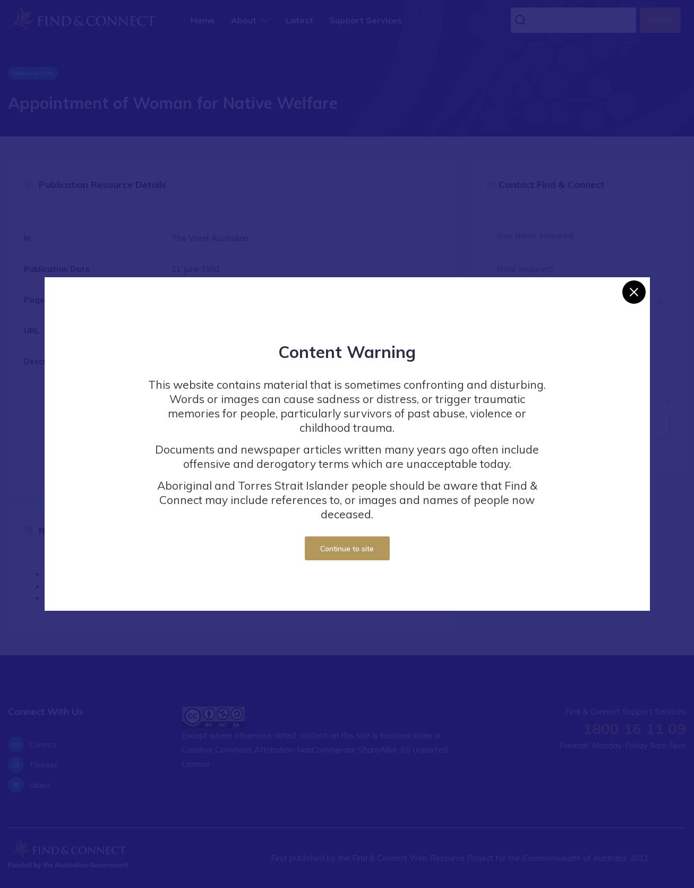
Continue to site (347, 548)
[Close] (634, 292)
